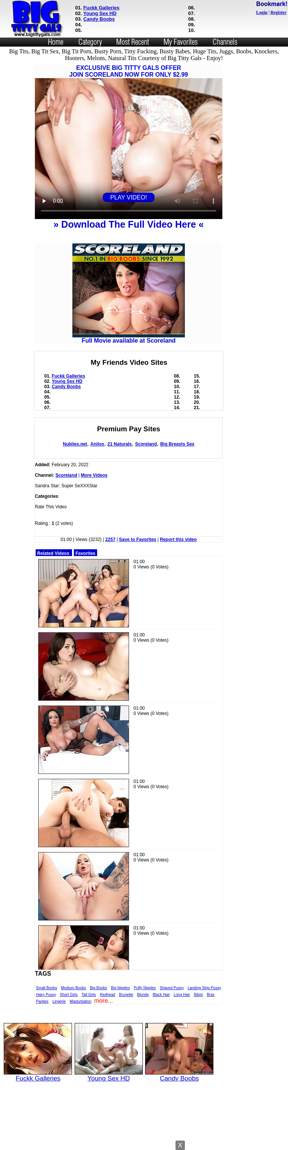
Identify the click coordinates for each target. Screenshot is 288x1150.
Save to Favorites (137, 539)
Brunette (126, 995)
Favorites (85, 553)
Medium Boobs (73, 988)
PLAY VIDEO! (128, 197)
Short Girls (69, 995)
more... (103, 1000)
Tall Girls (89, 995)
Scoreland (146, 444)
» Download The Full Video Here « (128, 224)
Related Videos (53, 553)
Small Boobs (46, 988)
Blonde (143, 995)
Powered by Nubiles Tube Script (143, 1143)
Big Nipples (120, 988)
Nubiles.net (75, 444)
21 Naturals (120, 444)
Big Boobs (98, 988)
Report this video (178, 539)
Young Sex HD (100, 13)
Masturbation (81, 1001)
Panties (42, 1001)
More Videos (94, 475)
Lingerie (59, 1001)
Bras (210, 995)
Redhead (107, 995)
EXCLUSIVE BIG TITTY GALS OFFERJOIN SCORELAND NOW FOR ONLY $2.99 (128, 71)
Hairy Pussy (46, 995)
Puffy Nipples (145, 988)
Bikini (198, 995)
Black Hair (161, 995)
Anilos (97, 444)
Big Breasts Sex (177, 444)
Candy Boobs (99, 19)
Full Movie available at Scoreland (128, 338)
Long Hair (182, 995)
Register (278, 12)
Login (261, 12)
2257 (110, 539)
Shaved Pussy (172, 988)
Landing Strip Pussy (204, 988)
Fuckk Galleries (101, 8)
